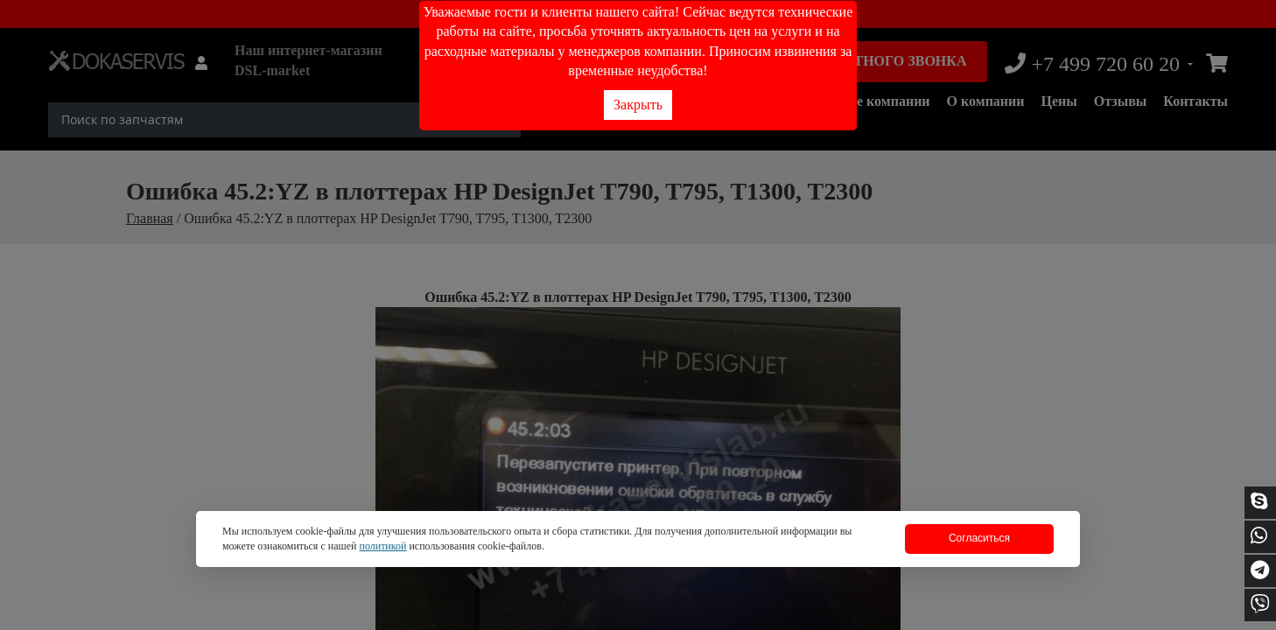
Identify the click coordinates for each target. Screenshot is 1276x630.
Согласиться (979, 538)
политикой (382, 546)
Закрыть (638, 104)
